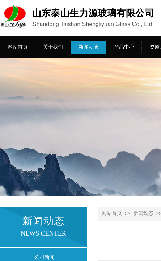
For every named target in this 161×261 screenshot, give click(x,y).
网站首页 (112, 213)
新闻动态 (143, 213)
